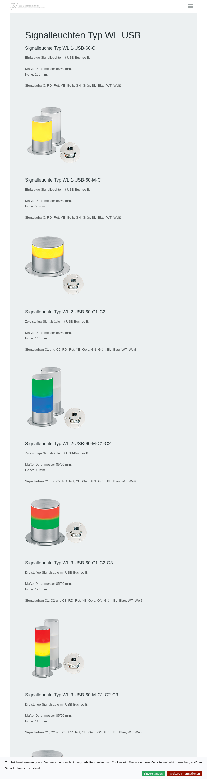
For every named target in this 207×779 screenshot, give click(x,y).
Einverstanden (153, 773)
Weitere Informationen (184, 773)
